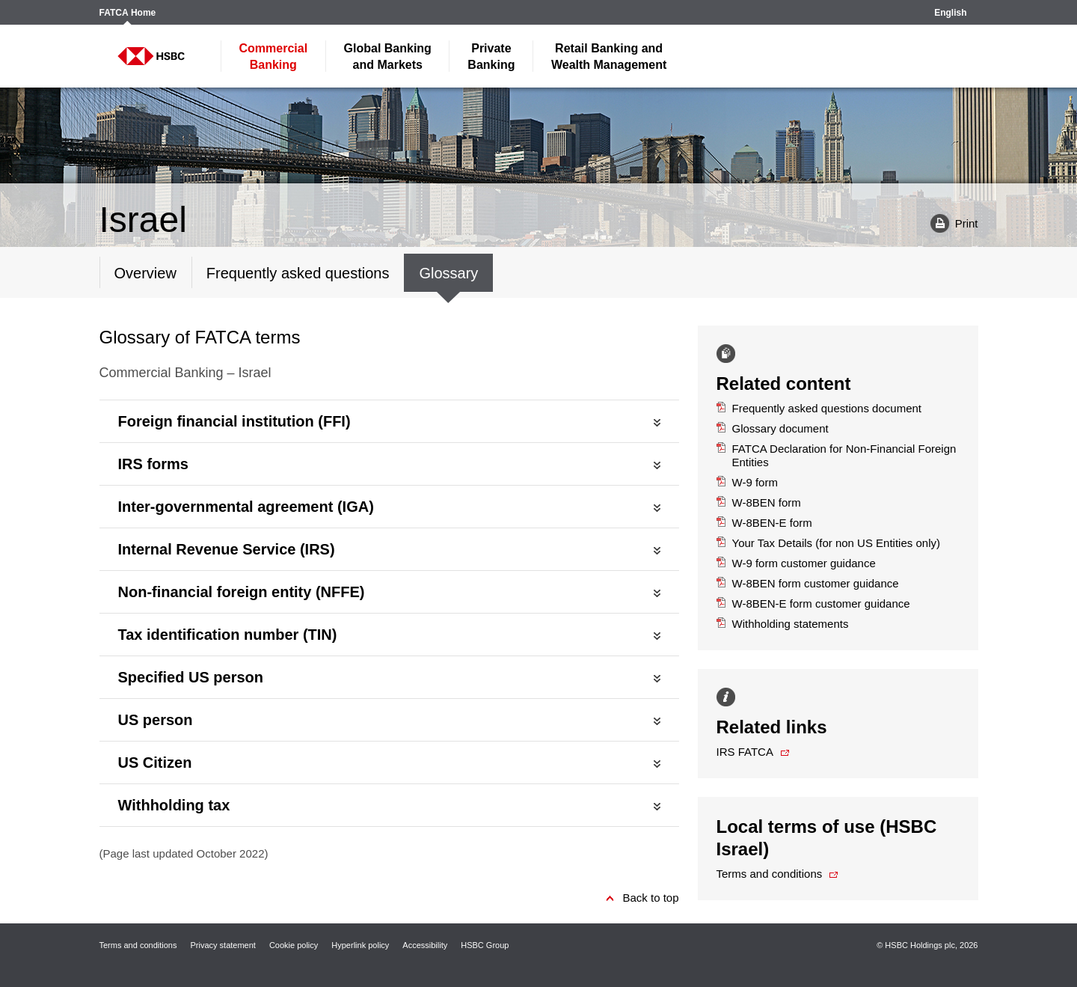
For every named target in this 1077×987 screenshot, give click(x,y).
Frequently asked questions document (819, 408)
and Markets (388, 56)
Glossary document (773, 428)
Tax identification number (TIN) (227, 634)
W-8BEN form (759, 502)
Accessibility (424, 945)
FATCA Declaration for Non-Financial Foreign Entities (837, 455)
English (950, 13)
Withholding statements (783, 623)
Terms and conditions (770, 873)
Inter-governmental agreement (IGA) (246, 506)
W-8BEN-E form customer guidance (813, 603)
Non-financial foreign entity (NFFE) (241, 592)
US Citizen (155, 762)
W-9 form (747, 482)
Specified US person (191, 677)
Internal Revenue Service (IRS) (226, 549)
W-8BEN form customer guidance (808, 583)
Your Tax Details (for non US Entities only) (829, 543)
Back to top (650, 897)
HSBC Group (485, 945)
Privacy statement (222, 945)
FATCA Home (127, 13)
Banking (273, 56)
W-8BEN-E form (764, 522)
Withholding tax (174, 805)
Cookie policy (293, 945)
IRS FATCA (745, 751)
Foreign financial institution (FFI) (234, 421)
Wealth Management (608, 56)
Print (948, 223)
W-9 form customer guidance (796, 563)
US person (155, 720)
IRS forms (153, 464)
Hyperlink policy (360, 945)
